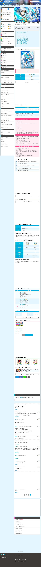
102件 (25, 24)
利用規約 (16, 559)
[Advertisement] (27, 93)
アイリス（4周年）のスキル (21, 33)
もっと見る (30, 335)
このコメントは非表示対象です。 (20, 438)
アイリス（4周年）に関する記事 (22, 45)
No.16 (16, 446)
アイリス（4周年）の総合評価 (21, 32)
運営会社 (20, 559)
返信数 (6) (17, 444)
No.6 (16, 440)
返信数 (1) (17, 458)
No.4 (16, 455)
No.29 (16, 426)
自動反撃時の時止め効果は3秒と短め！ (22, 39)
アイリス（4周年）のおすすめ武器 (22, 41)
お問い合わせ (24, 559)
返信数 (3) (17, 416)
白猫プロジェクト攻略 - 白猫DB (9, 1)
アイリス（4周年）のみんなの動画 (22, 43)
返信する (16, 409)
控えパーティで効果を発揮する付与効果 (23, 40)
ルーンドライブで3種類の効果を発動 (22, 38)
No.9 (16, 436)
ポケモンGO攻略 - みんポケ (4, 557)
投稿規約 (21, 397)
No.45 (16, 419)
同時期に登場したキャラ (20, 44)
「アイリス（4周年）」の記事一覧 (27, 374)
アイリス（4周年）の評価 (20, 34)
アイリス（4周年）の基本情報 (21, 42)
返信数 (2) (17, 434)
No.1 (16, 489)
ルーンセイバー (32, 74)
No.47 (16, 404)
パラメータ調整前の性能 (20, 37)
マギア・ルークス (32, 77)
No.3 (16, 461)
